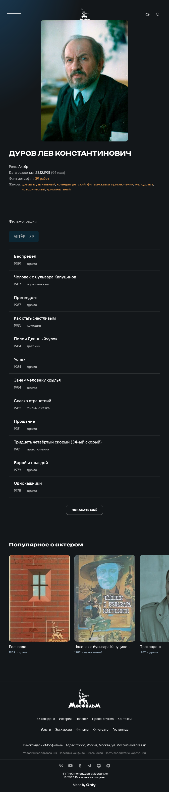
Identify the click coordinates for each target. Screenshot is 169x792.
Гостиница (120, 729)
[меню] (14, 14)
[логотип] (84, 14)
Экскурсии (63, 729)
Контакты (125, 719)
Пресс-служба (103, 719)
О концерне (46, 719)
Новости (82, 719)
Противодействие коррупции (125, 753)
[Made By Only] (84, 785)
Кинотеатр (101, 729)
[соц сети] (61, 765)
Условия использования (40, 753)
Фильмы (82, 729)
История (65, 719)
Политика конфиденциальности (81, 753)
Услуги (46, 729)
